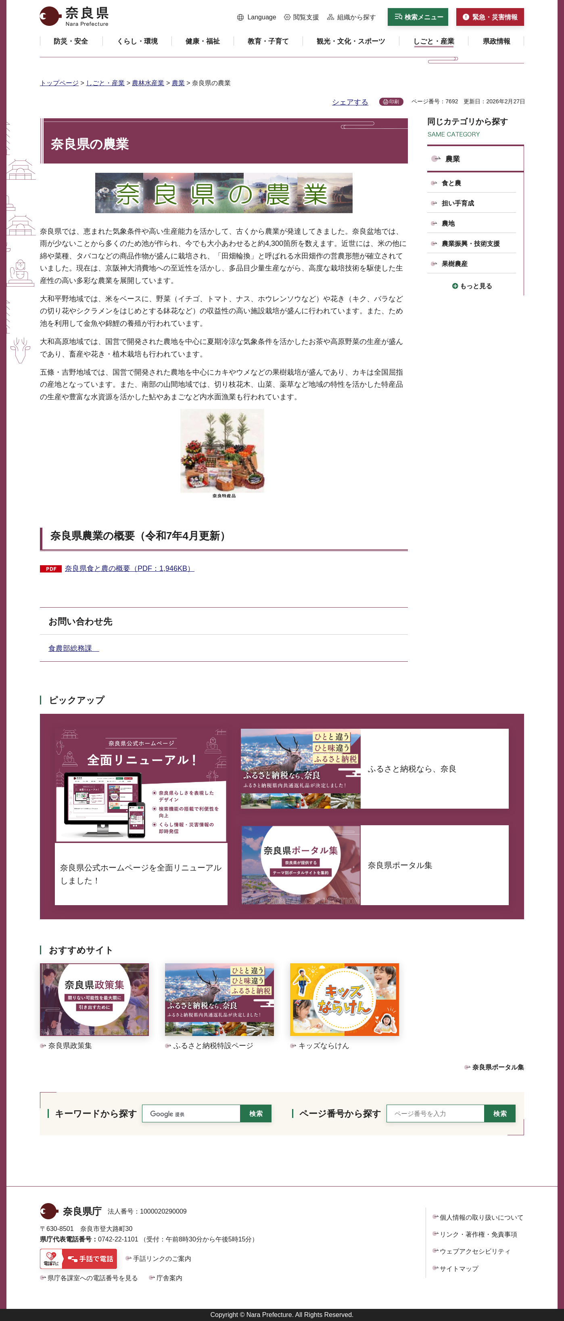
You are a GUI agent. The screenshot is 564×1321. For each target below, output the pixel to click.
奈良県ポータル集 (498, 1067)
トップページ (59, 83)
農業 (178, 83)
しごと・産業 (105, 83)
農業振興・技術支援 (471, 243)
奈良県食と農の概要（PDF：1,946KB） (129, 568)
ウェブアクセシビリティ (475, 1251)
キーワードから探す (96, 1114)
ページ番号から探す (340, 1114)
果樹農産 (455, 263)
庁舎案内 (169, 1278)
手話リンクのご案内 (162, 1258)
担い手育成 (458, 203)
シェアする (350, 102)
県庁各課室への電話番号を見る (93, 1278)
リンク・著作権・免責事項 (478, 1234)
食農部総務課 (73, 648)
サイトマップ (459, 1268)
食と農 (451, 183)
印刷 (394, 102)
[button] (256, 17)
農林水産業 (148, 83)
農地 (448, 223)
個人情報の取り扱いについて (482, 1217)
